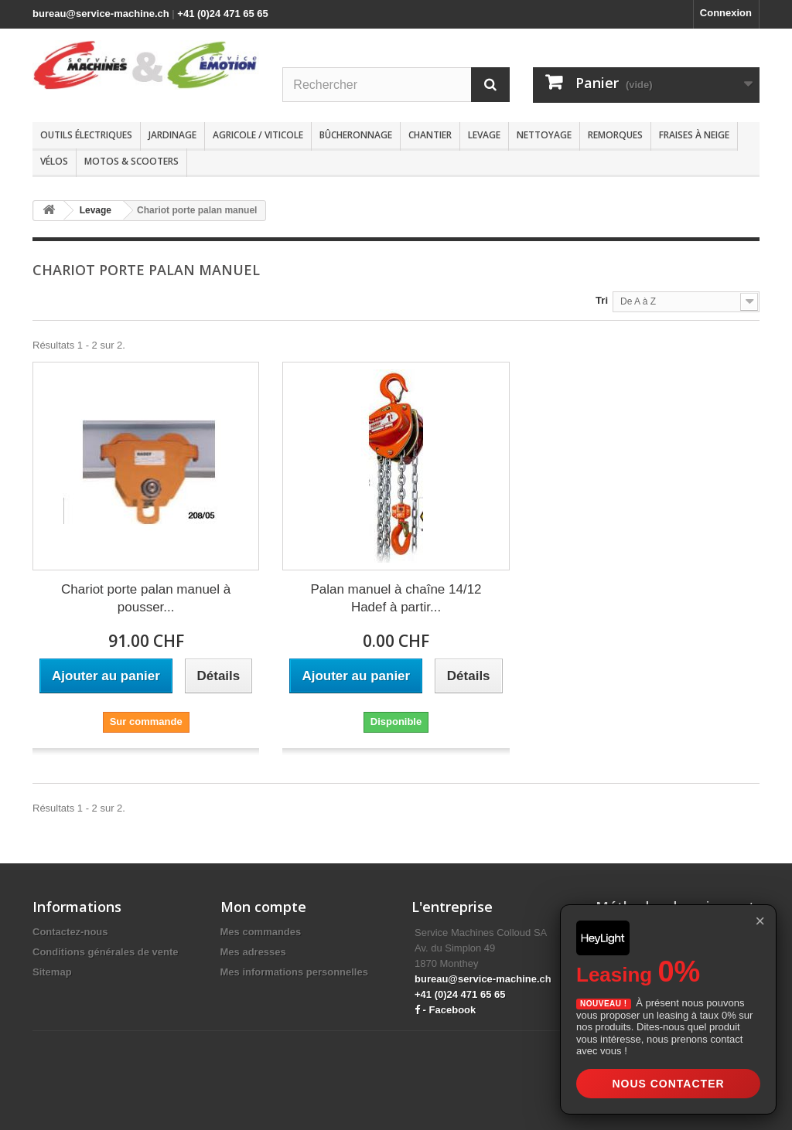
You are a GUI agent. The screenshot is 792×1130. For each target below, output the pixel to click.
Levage (484, 134)
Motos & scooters (131, 161)
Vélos (54, 161)
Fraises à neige (694, 134)
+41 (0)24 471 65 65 (222, 13)
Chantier (430, 134)
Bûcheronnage (355, 134)
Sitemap (52, 972)
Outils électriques (86, 134)
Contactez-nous (70, 932)
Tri (602, 300)
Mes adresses (253, 952)
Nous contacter (668, 1083)
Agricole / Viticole (258, 134)
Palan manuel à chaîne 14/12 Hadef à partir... (395, 598)
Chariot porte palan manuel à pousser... (145, 598)
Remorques (615, 134)
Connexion (726, 13)
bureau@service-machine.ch (100, 13)
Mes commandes (261, 932)
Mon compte (263, 906)
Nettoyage (544, 134)
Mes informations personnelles (294, 972)
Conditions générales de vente (105, 952)
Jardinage (172, 134)
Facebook (452, 1010)
